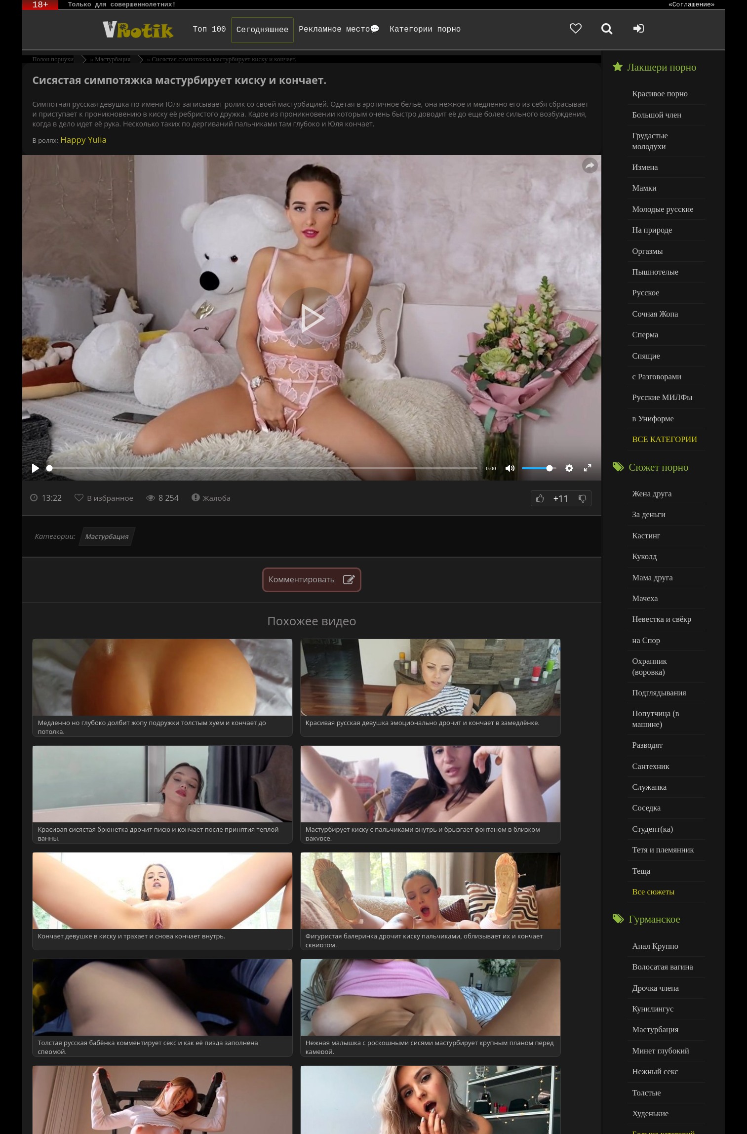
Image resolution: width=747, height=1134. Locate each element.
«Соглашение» (691, 4)
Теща (640, 816)
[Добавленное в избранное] (617, 29)
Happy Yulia (82, 139)
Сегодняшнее (241, 30)
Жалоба (215, 497)
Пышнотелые (653, 253)
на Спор (645, 606)
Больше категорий (661, 1069)
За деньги (647, 486)
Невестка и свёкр (659, 586)
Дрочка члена (653, 929)
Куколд (643, 526)
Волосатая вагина (660, 909)
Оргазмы (646, 233)
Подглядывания (657, 646)
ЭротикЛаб (48, 1113)
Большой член (654, 113)
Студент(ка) (650, 776)
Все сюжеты (651, 836)
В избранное (111, 497)
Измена (644, 153)
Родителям (434, 1113)
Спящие (645, 333)
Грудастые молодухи (665, 133)
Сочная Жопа (653, 293)
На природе (650, 213)
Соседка (645, 756)
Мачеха (644, 566)
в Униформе (651, 393)
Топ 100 (188, 29)
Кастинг (645, 506)
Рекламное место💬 (318, 29)
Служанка (648, 736)
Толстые (645, 1029)
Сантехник (649, 716)
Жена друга (650, 466)
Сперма (644, 313)
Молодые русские (660, 193)
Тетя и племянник (660, 796)
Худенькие (649, 1049)
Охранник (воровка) (664, 626)
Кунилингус (651, 949)
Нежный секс (653, 1009)
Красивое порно (657, 93)
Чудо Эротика (105, 29)
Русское (644, 273)
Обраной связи (215, 1120)
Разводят (646, 696)
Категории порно (404, 29)
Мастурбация (107, 536)
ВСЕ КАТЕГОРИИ (662, 413)
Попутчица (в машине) (653, 671)
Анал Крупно (653, 889)
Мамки (643, 173)
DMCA (210, 1113)
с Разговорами (654, 353)
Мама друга (650, 546)
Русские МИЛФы (659, 373)
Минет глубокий (658, 989)
